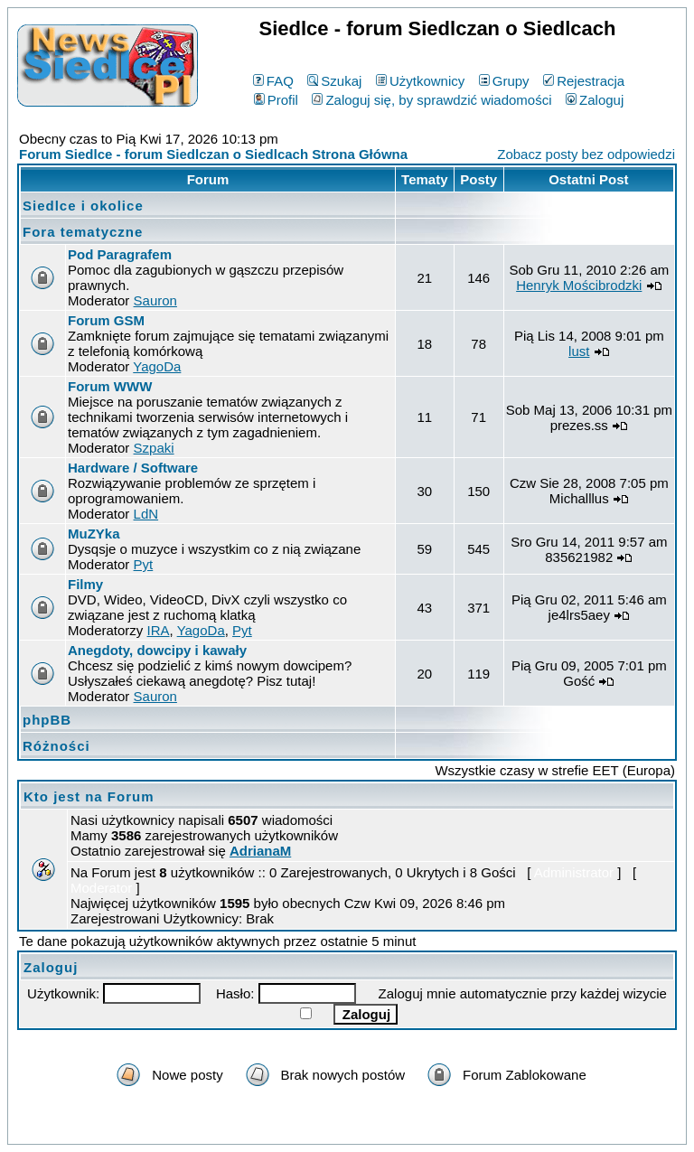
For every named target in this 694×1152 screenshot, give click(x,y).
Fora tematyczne (83, 231)
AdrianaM (260, 850)
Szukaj (334, 81)
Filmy (85, 584)
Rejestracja (583, 81)
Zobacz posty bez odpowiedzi (586, 154)
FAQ (273, 81)
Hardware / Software (133, 467)
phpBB (47, 719)
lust (578, 351)
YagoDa (157, 366)
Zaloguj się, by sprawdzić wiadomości (431, 100)
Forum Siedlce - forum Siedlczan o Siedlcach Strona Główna (213, 154)
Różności (56, 746)
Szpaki (154, 447)
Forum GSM (106, 320)
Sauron (155, 300)
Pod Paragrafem (120, 254)
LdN (146, 513)
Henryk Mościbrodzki (579, 285)
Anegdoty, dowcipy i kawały (157, 650)
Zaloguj (595, 100)
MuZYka (94, 533)
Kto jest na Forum (89, 796)
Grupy (504, 81)
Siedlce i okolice (83, 205)
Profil (276, 100)
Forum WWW (110, 386)
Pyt (144, 564)
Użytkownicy (420, 81)
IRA (158, 630)
